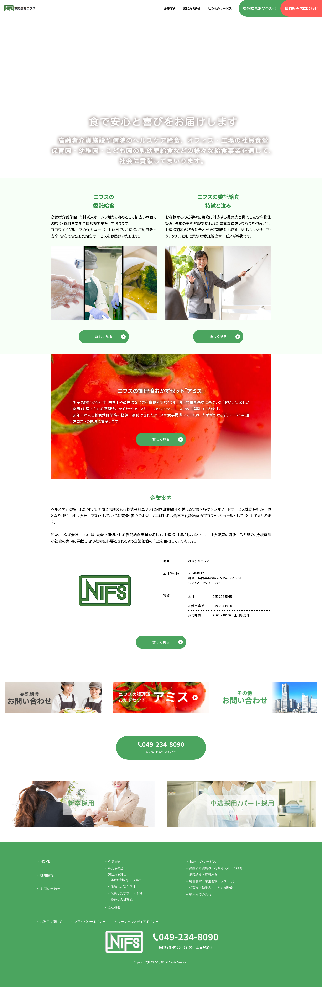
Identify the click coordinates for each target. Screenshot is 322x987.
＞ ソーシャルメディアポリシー (136, 921)
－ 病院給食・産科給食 (201, 874)
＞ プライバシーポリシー (87, 921)
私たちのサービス (220, 8)
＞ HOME (43, 861)
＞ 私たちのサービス (200, 861)
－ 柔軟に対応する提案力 (124, 880)
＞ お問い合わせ (48, 888)
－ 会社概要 (112, 907)
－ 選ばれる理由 (115, 874)
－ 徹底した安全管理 (121, 886)
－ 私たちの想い (115, 868)
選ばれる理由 (192, 8)
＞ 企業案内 (112, 861)
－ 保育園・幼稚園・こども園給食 (209, 887)
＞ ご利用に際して (49, 921)
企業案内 (170, 8)
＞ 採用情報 (45, 875)
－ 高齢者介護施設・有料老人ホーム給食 (213, 868)
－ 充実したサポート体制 (124, 893)
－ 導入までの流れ (198, 894)
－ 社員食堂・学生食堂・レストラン (210, 881)
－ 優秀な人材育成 (120, 899)
